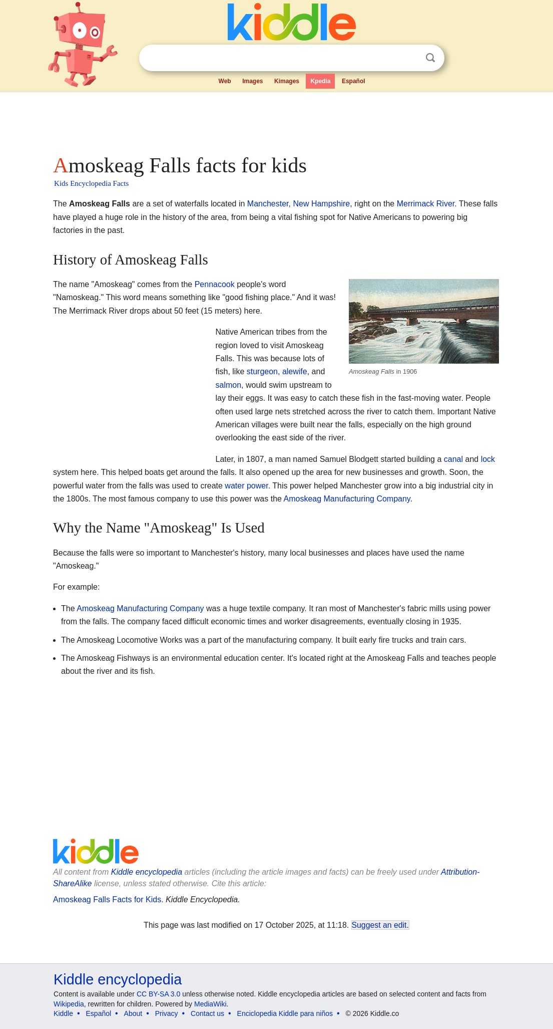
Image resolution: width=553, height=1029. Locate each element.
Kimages (286, 81)
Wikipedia (69, 1004)
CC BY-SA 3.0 (158, 994)
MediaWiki (210, 1004)
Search (430, 58)
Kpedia (320, 81)
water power (246, 485)
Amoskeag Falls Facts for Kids (107, 899)
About (133, 1013)
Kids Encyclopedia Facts (91, 183)
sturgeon (262, 371)
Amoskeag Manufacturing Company (347, 498)
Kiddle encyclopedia (146, 872)
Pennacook (215, 284)
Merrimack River (426, 203)
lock (488, 459)
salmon (228, 385)
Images (252, 81)
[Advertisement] (275, 120)
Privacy (166, 1013)
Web (225, 81)
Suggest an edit (379, 925)
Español (353, 81)
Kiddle (63, 1013)
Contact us (207, 1013)
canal (453, 459)
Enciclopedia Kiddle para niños (285, 1013)
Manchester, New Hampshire (298, 203)
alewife (294, 371)
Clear (409, 58)
